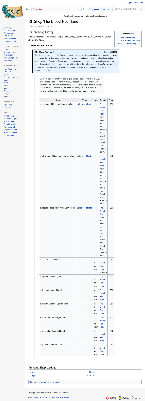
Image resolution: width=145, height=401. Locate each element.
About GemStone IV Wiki (49, 397)
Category (33, 382)
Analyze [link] (103, 272)
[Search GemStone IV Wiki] (128, 9)
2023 (34, 376)
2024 (91, 372)
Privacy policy (33, 397)
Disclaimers (64, 397)
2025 (91, 375)
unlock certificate (84, 104)
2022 (34, 372)
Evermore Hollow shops (49, 382)
